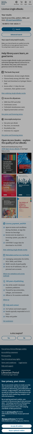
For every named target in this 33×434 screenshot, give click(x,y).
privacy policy (12, 412)
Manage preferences (9, 419)
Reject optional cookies (17, 430)
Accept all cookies (17, 426)
